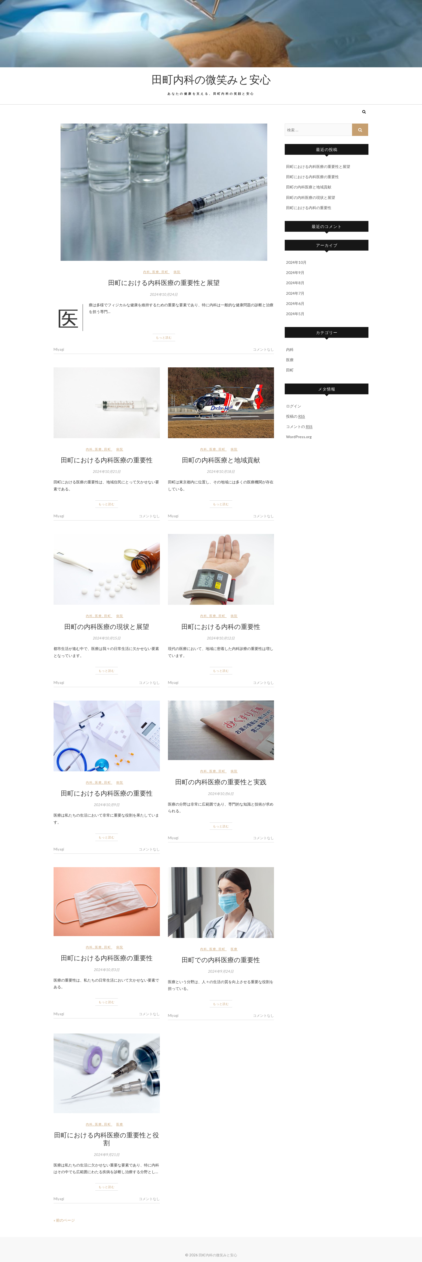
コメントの (299, 426)
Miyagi (59, 349)
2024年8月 (295, 282)
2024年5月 (295, 313)
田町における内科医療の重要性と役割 (106, 1138)
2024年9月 (295, 272)
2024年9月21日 (106, 1154)
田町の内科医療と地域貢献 (221, 459)
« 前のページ (64, 1220)
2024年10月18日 (221, 471)
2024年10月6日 (221, 794)
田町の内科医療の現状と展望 (106, 626)
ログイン (293, 406)
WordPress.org (299, 436)
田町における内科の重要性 (220, 626)
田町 (164, 271)
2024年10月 (296, 262)
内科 (146, 271)
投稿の (295, 416)
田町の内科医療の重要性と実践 (220, 781)
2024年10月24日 (164, 294)
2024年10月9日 (106, 805)
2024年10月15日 (107, 638)
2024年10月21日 (107, 471)
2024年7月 (295, 293)
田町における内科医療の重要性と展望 (164, 282)
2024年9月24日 (221, 971)
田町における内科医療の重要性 (107, 459)
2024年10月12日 (221, 638)
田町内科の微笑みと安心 (211, 79)
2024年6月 (295, 303)
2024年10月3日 (106, 970)
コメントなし (263, 349)
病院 (177, 271)
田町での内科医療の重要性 (221, 959)
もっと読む (164, 337)
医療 (155, 271)
